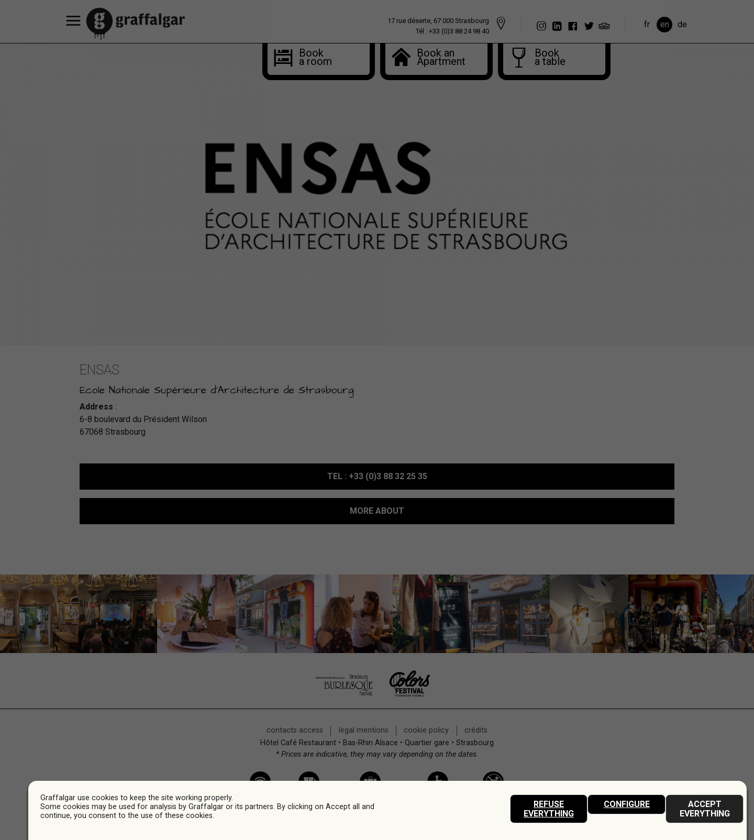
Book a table (547, 58)
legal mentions (364, 730)
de (682, 24)
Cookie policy (426, 730)
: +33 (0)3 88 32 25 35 (377, 476)
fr (647, 24)
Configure (627, 804)
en (664, 24)
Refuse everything (549, 809)
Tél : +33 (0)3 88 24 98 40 (452, 31)
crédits (475, 730)
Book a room (311, 58)
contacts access (295, 730)
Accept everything (705, 809)
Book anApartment (435, 58)
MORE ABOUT (377, 511)
